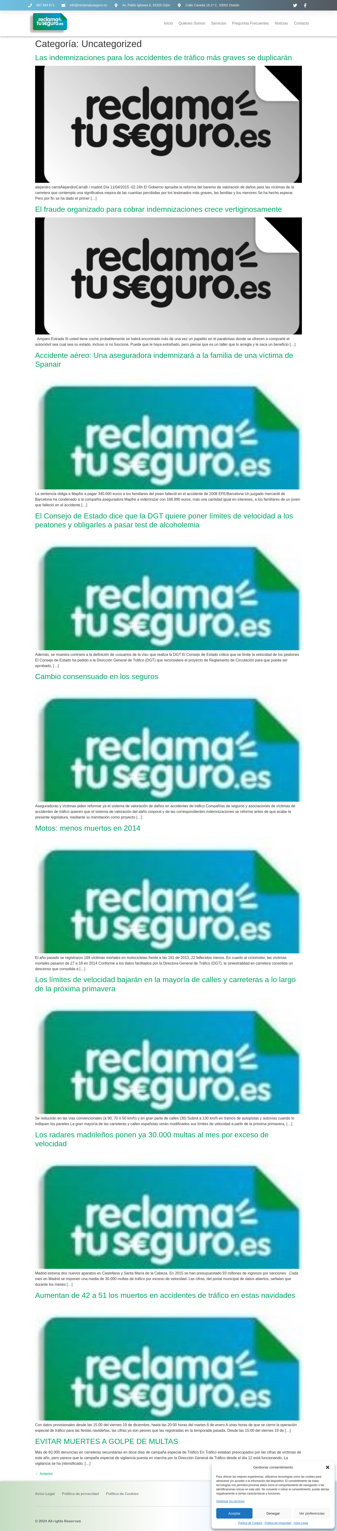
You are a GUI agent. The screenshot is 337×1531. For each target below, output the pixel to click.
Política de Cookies (250, 1523)
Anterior (44, 1474)
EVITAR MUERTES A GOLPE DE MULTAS (106, 1441)
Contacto (301, 23)
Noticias (281, 23)
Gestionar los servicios (230, 1501)
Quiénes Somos (192, 23)
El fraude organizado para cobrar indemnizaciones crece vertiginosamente (158, 209)
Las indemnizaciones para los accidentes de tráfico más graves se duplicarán (163, 57)
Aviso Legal (300, 1523)
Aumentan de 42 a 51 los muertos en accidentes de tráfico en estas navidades (165, 1295)
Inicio (168, 23)
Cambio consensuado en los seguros (96, 676)
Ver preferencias (312, 1513)
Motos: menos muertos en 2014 (87, 828)
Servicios (218, 23)
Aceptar (234, 1513)
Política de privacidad (277, 1523)
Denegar (273, 1513)
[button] (327, 1467)
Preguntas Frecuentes (250, 23)
